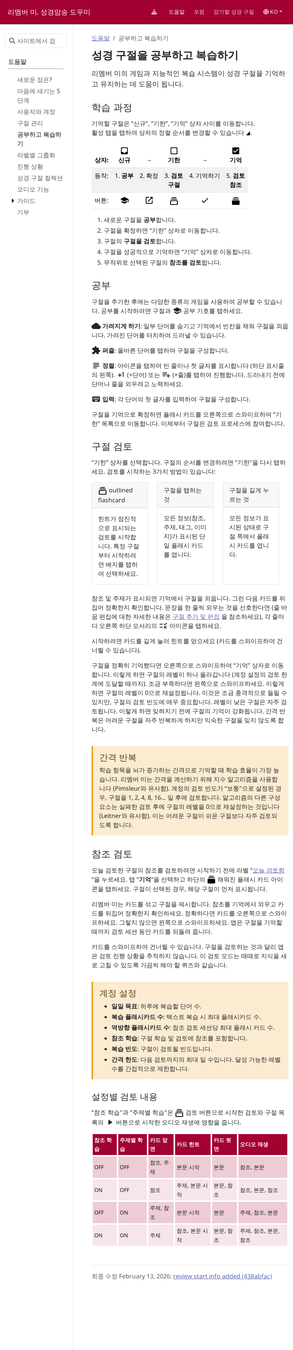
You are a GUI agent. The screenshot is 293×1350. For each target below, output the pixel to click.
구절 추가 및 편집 (196, 616)
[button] (272, 12)
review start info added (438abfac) (222, 1276)
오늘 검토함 (269, 870)
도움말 (101, 38)
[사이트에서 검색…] (36, 41)
